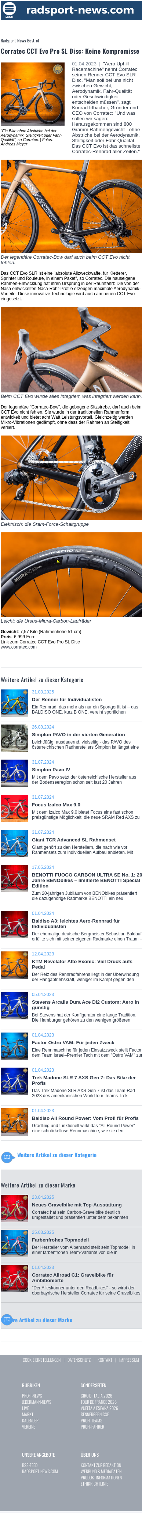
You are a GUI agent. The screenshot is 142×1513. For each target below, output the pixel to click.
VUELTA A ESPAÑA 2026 (99, 1408)
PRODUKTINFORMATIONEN (101, 1477)
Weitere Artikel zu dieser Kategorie (57, 1155)
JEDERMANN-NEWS (36, 1402)
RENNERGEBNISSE (95, 1414)
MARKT (27, 1414)
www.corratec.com (19, 647)
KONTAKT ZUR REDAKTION (101, 1465)
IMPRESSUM (129, 1360)
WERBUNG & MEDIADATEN (101, 1471)
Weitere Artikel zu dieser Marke (36, 1320)
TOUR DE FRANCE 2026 (99, 1402)
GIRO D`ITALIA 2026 (96, 1395)
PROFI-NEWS (32, 1395)
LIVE (25, 1408)
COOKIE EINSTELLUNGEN (42, 1360)
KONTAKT (105, 1360)
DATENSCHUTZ (79, 1360)
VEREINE (28, 1426)
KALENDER (30, 1420)
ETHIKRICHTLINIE (94, 1483)
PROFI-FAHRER (92, 1426)
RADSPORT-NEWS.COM (40, 1471)
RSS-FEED (29, 1465)
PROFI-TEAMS (91, 1420)
